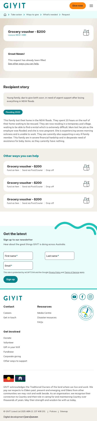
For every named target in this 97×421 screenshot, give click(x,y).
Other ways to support (15, 360)
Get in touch (9, 317)
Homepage (14, 6)
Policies (53, 411)
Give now (77, 5)
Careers (7, 312)
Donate (7, 337)
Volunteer (8, 342)
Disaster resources (47, 317)
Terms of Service (72, 272)
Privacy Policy (55, 272)
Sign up (10, 279)
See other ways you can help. (23, 63)
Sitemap (64, 411)
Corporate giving (12, 356)
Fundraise (8, 351)
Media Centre (44, 312)
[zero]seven (31, 416)
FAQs (40, 322)
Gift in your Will (11, 347)
